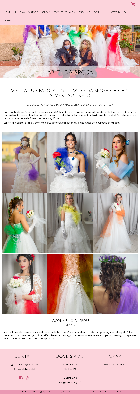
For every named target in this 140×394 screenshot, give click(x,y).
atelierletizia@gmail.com (26, 364)
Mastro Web (92, 392)
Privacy (59, 392)
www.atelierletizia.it (26, 369)
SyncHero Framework (109, 392)
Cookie (51, 392)
